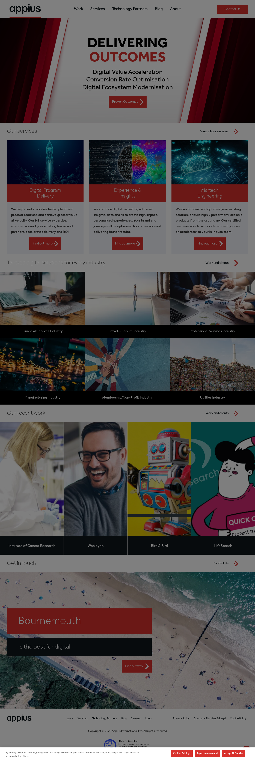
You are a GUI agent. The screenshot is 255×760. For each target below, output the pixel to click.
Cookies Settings (181, 755)
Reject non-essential (207, 755)
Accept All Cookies (233, 755)
